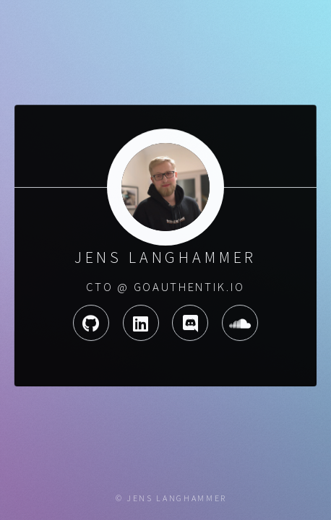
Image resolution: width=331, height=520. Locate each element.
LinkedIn (140, 323)
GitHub (90, 323)
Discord (190, 323)
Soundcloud (241, 323)
